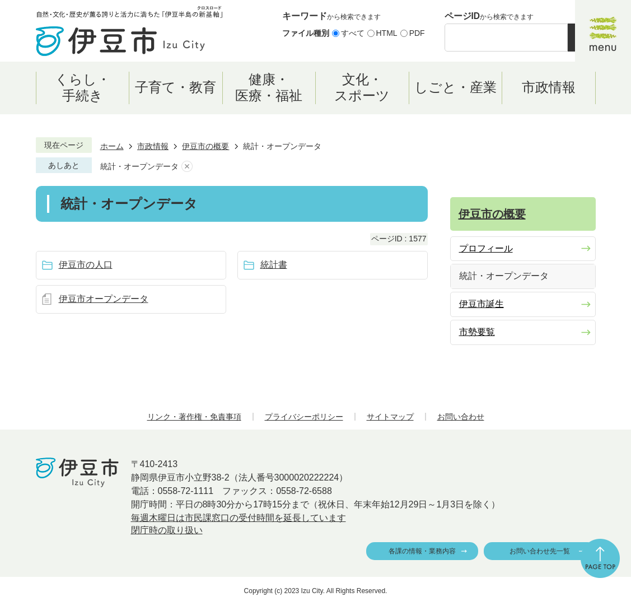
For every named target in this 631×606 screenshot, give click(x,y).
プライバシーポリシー (304, 416)
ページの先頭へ (600, 558)
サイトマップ (390, 416)
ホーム (112, 146)
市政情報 (153, 146)
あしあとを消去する (187, 167)
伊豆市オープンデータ (103, 299)
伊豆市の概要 (205, 146)
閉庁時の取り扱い (167, 530)
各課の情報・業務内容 (422, 551)
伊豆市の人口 (86, 264)
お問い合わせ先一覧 (540, 551)
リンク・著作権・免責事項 (194, 416)
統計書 (273, 264)
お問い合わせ (460, 416)
